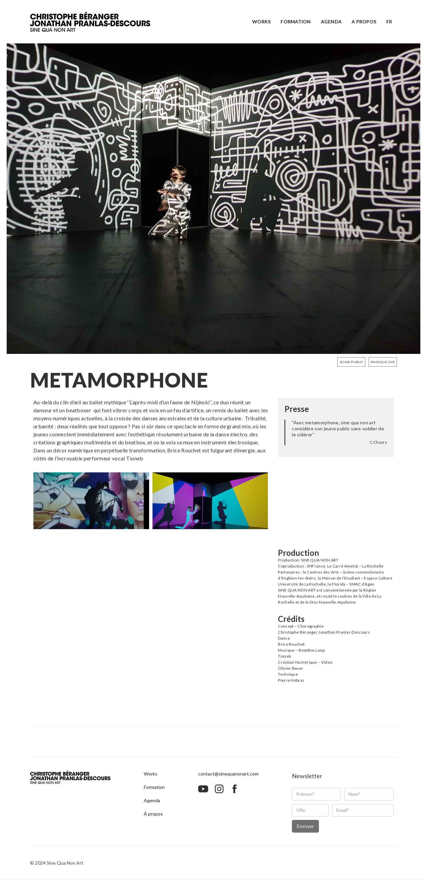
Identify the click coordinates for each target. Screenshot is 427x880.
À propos (153, 814)
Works (261, 21)
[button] (389, 21)
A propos (364, 21)
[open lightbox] (213, 198)
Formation (296, 21)
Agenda (331, 21)
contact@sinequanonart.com (228, 774)
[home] (90, 22)
